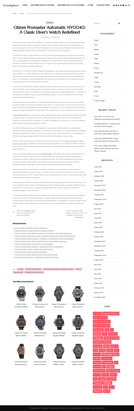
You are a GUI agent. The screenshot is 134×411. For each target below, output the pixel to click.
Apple (96, 40)
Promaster (18, 272)
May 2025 (97, 218)
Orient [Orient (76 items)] (97, 358)
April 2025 (98, 223)
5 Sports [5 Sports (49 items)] (97, 313)
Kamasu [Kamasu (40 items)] (109, 350)
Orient (96, 77)
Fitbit (96, 59)
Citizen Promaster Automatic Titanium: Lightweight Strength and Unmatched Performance (45, 236)
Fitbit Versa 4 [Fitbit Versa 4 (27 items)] (114, 346)
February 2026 (99, 176)
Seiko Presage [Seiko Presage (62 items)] (113, 370)
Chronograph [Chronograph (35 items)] (113, 334)
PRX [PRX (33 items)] (116, 362)
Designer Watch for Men (42, 5)
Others (96, 82)
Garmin (96, 63)
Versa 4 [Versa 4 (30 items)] (111, 387)
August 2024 (98, 260)
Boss (96, 45)
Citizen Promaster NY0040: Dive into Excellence (31, 228)
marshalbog (45, 37)
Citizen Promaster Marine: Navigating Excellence (31, 252)
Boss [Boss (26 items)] (112, 330)
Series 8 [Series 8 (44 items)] (113, 375)
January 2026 (98, 181)
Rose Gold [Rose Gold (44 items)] (97, 366)
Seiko (96, 91)
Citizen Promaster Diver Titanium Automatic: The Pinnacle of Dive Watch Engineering (43, 233)
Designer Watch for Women (71, 5)
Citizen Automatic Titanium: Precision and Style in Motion (34, 249)
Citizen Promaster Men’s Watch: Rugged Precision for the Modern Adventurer (41, 241)
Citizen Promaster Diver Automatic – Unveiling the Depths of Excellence (39, 247)
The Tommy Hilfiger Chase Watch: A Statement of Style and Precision (25, 213)
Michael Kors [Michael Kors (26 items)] (97, 354)
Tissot (96, 96)
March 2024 (98, 283)
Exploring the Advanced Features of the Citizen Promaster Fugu (36, 255)
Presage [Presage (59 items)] (97, 362)
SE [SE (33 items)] (104, 366)
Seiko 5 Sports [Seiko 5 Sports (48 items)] (99, 371)
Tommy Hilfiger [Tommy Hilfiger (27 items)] (97, 387)
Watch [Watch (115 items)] (97, 391)
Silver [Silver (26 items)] (95, 379)
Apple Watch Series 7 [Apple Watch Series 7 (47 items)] (102, 322)
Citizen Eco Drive (70, 141)
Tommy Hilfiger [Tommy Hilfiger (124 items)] (102, 383)
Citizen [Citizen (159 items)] (98, 338)
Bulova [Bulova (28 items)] (104, 334)
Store (90, 5)
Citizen (49, 22)
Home (24, 5)
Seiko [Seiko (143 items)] (110, 366)
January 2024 (98, 293)
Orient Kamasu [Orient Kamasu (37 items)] (106, 358)
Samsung (97, 87)
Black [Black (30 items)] (106, 330)
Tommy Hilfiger (99, 101)
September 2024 (100, 255)
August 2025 (98, 204)
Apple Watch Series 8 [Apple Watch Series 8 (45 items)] (101, 326)
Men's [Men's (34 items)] (116, 350)
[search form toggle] (129, 5)
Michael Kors (98, 73)
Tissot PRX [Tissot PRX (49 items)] (111, 379)
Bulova (96, 49)
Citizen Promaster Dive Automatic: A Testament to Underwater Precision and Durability (44, 239)
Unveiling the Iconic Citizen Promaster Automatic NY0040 (34, 231)
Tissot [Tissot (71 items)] (102, 378)
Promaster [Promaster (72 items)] (108, 362)
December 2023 (99, 297)
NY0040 (78, 269)
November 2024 (100, 246)
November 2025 (100, 190)
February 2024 (99, 288)
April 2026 (98, 167)
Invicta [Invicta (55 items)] (102, 350)
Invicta (96, 68)
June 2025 (97, 213)
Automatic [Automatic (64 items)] (98, 330)
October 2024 (99, 251)
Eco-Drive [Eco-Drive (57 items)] (98, 346)
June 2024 (97, 269)
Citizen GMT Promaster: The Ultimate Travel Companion (34, 244)
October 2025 (99, 195)
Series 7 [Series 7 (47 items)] (105, 375)
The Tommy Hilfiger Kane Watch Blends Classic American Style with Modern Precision (106, 148)
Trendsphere (11, 5)
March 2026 (98, 171)
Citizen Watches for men (21, 115)
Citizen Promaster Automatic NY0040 (58, 269)
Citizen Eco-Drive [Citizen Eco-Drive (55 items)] (111, 338)
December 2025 (99, 185)
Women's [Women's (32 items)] (106, 391)
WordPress (101, 408)
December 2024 (99, 241)
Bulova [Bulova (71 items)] (97, 334)
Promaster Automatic (34, 272)
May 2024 (97, 274)
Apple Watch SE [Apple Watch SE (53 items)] (100, 317)
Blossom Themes (84, 408)
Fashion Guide (103, 5)
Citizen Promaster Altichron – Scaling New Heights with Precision (37, 257)
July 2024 (97, 265)
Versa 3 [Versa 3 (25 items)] (105, 387)
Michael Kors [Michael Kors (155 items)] (110, 354)
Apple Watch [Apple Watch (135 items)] (110, 313)
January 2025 (98, 237)
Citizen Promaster (33, 269)
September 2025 (100, 199)
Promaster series (46, 154)
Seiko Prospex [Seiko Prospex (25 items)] (97, 374)
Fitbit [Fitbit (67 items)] (106, 346)
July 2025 (97, 209)
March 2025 (98, 227)
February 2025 (99, 232)
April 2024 (98, 279)
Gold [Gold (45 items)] (95, 350)
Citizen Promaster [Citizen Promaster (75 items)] (102, 342)
